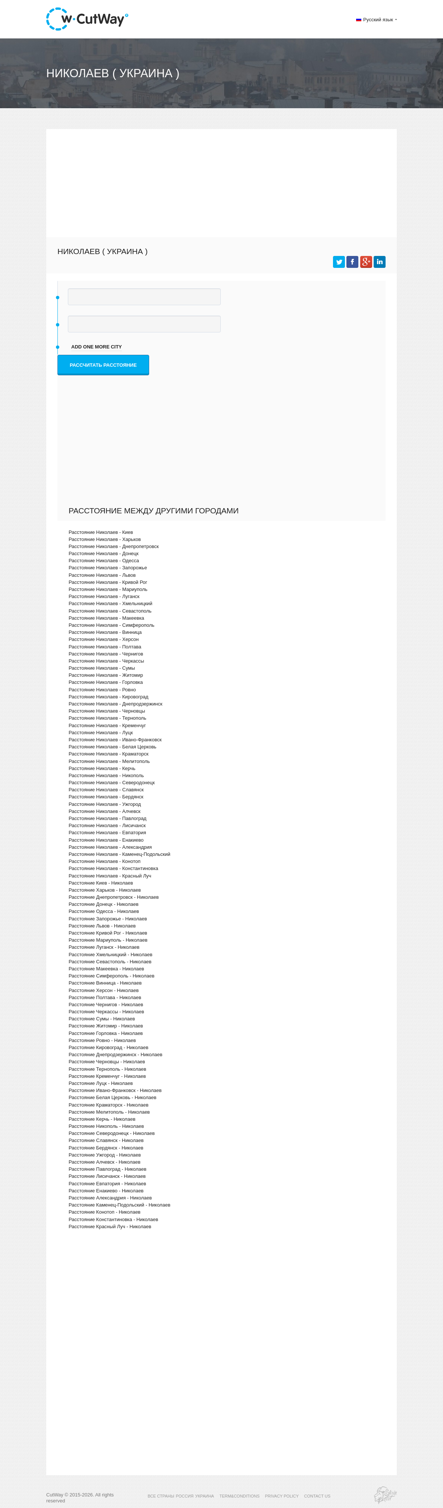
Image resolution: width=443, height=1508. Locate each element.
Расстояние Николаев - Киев (101, 532)
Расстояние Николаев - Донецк (103, 553)
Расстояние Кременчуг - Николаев (107, 1076)
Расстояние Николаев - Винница (105, 632)
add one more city (96, 347)
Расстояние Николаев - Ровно (102, 689)
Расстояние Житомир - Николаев (106, 1026)
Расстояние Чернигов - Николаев (106, 1004)
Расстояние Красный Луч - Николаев (110, 1226)
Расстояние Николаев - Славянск (106, 789)
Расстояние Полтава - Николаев (105, 997)
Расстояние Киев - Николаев (101, 883)
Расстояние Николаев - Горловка (106, 682)
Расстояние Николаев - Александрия (110, 847)
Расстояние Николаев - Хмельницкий (111, 603)
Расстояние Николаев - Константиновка (113, 868)
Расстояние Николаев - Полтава (105, 647)
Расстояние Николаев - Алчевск (105, 811)
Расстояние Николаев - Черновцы (107, 711)
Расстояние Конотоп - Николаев (105, 1212)
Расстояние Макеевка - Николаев (106, 969)
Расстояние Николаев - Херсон (104, 639)
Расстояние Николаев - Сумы (102, 668)
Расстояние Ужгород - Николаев (105, 1155)
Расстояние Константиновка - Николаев (113, 1219)
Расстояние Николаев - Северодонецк (112, 782)
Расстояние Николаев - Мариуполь (108, 589)
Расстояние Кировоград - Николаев (108, 1047)
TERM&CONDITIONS (239, 1496)
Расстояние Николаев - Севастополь (110, 611)
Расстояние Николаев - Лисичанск (107, 825)
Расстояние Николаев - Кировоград (108, 697)
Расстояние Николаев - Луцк (101, 732)
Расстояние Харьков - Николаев (105, 890)
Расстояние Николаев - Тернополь (107, 718)
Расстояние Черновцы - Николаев (107, 1061)
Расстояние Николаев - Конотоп (105, 861)
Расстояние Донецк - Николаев (103, 904)
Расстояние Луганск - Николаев (104, 947)
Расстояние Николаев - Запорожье (108, 567)
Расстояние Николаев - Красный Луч (110, 876)
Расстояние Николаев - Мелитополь (109, 761)
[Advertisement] (221, 181)
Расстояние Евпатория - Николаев (107, 1183)
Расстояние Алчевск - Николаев (105, 1162)
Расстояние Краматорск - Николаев (108, 1105)
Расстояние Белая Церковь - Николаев (112, 1097)
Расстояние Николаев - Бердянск (106, 797)
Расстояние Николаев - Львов (102, 575)
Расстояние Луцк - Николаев (101, 1083)
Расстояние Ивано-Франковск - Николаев (115, 1090)
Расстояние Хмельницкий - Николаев (111, 954)
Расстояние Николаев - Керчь (102, 768)
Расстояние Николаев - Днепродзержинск (115, 704)
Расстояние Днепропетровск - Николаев (114, 897)
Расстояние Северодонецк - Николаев (112, 1133)
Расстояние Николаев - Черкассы (106, 661)
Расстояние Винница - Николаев (105, 983)
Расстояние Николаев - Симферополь (111, 625)
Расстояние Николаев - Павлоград (108, 818)
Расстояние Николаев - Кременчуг (107, 725)
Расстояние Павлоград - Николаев (108, 1169)
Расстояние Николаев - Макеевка (106, 618)
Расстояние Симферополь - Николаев (111, 976)
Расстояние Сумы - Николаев (102, 1019)
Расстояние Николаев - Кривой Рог (108, 582)
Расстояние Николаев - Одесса (104, 560)
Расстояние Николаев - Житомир (106, 675)
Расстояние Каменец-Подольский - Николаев (119, 1205)
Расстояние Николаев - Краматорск (108, 754)
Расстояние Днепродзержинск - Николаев (115, 1054)
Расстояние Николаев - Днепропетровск (114, 546)
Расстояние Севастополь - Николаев (110, 961)
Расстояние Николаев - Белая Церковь (112, 747)
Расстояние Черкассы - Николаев (106, 1011)
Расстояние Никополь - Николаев (106, 1126)
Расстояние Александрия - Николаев (110, 1198)
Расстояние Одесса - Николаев (104, 911)
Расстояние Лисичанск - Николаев (107, 1176)
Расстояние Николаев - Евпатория (107, 832)
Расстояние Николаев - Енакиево (106, 840)
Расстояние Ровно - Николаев (102, 1040)
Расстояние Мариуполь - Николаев (108, 940)
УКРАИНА (204, 1496)
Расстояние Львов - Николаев (102, 926)
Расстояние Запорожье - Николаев (108, 919)
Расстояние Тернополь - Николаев (107, 1069)
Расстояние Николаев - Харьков (105, 539)
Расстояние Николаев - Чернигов (106, 654)
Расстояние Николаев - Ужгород (105, 804)
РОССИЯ (185, 1496)
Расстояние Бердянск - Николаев (106, 1148)
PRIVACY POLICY (282, 1496)
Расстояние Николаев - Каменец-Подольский (119, 854)
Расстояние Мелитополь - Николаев (109, 1112)
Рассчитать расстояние (103, 365)
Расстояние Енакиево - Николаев (106, 1190)
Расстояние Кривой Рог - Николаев (108, 933)
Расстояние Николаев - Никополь (106, 775)
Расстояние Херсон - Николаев (104, 990)
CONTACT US (317, 1496)
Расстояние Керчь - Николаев (102, 1119)
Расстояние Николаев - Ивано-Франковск (115, 739)
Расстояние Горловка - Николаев (106, 1033)
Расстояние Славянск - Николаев (106, 1140)
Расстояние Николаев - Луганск (104, 596)
